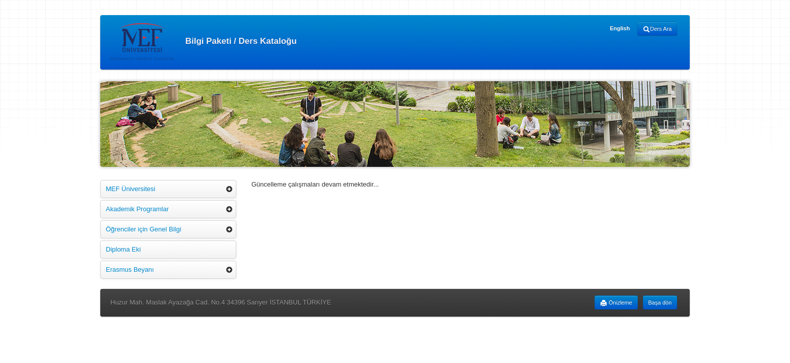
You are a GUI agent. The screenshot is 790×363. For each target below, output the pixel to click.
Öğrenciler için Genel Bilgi (143, 229)
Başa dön (660, 302)
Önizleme (616, 303)
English (620, 28)
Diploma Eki (123, 249)
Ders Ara (657, 29)
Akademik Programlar (137, 209)
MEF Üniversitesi (130, 189)
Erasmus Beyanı (130, 269)
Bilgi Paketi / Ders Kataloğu (203, 41)
